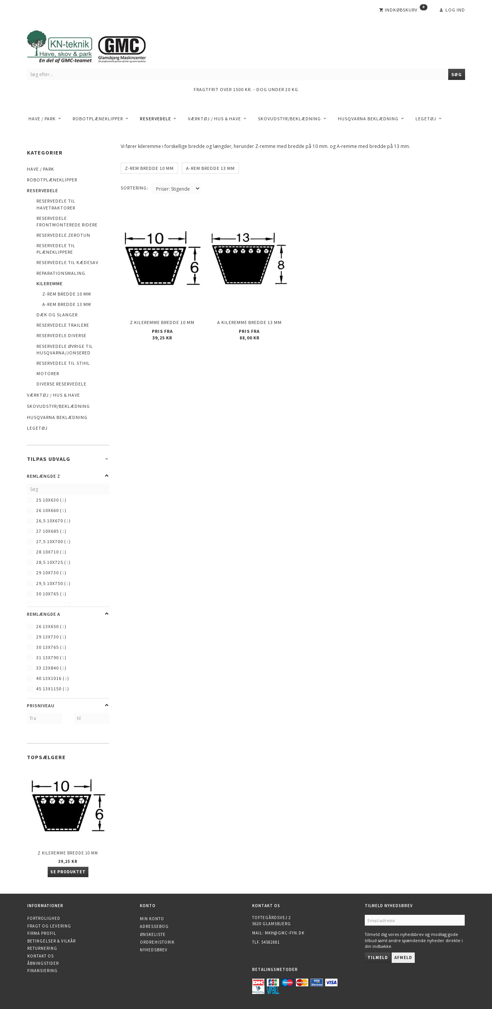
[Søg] (456, 74)
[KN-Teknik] (96, 45)
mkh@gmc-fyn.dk (284, 933)
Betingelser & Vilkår (51, 941)
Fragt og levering (49, 926)
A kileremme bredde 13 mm (249, 321)
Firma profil (41, 933)
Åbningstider (43, 963)
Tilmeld (377, 957)
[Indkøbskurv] (403, 10)
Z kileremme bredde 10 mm (68, 853)
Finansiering (42, 970)
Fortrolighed (43, 918)
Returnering (42, 948)
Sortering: (134, 188)
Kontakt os (40, 956)
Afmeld (403, 957)
